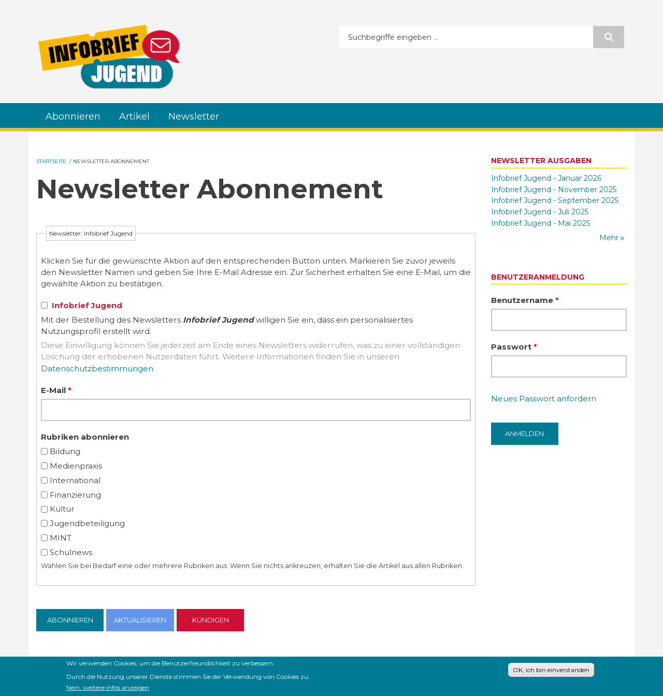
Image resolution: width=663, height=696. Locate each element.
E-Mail (56, 390)
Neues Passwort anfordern (543, 398)
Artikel (134, 116)
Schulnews (71, 552)
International (75, 480)
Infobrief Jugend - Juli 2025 (539, 211)
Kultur (62, 509)
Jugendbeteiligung (87, 523)
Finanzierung (75, 495)
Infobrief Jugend (87, 305)
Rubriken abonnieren (85, 437)
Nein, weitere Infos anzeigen (107, 689)
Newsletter (193, 116)
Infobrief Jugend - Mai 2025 (540, 223)
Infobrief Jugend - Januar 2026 (546, 178)
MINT (60, 538)
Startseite (51, 161)
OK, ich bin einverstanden (551, 671)
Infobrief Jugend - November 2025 (553, 189)
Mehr (610, 237)
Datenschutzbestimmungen (97, 368)
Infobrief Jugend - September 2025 (554, 200)
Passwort (514, 347)
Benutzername (525, 300)
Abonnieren (73, 116)
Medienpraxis (76, 466)
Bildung (65, 451)
